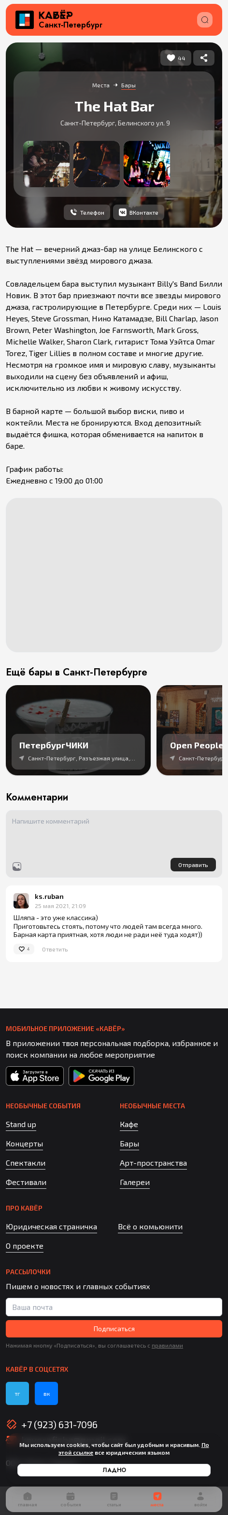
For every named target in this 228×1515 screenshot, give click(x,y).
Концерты (24, 1143)
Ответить (55, 949)
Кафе (129, 1124)
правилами (167, 1345)
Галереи (135, 1181)
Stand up (21, 1124)
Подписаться (114, 1328)
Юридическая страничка (51, 1226)
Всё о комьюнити (150, 1226)
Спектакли (25, 1162)
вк (46, 1393)
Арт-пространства (153, 1162)
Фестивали (26, 1181)
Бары (129, 1143)
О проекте (24, 1245)
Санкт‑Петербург (70, 25)
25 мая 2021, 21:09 (60, 906)
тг (17, 1393)
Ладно (114, 1470)
